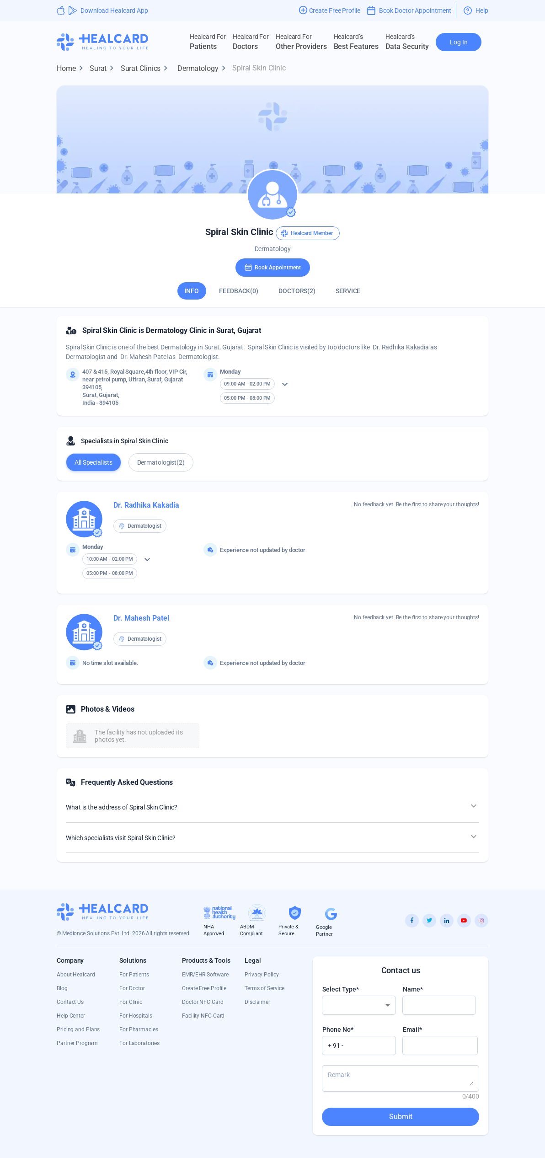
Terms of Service (264, 988)
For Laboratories (139, 1043)
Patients (208, 41)
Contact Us (70, 1002)
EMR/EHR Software (205, 974)
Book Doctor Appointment (409, 10)
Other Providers (301, 41)
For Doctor (132, 988)
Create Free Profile (204, 988)
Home (72, 68)
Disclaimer (257, 1002)
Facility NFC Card (203, 1016)
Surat (104, 68)
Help (476, 10)
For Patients (134, 974)
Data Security (407, 41)
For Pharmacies (138, 1029)
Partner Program (77, 1043)
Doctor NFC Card (203, 1002)
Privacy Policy (262, 974)
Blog (62, 988)
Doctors (251, 41)
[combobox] (359, 1005)
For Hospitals (135, 1016)
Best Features (356, 41)
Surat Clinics (146, 68)
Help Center (71, 1016)
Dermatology (203, 68)
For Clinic (130, 1002)
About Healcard (76, 974)
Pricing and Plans (78, 1029)
